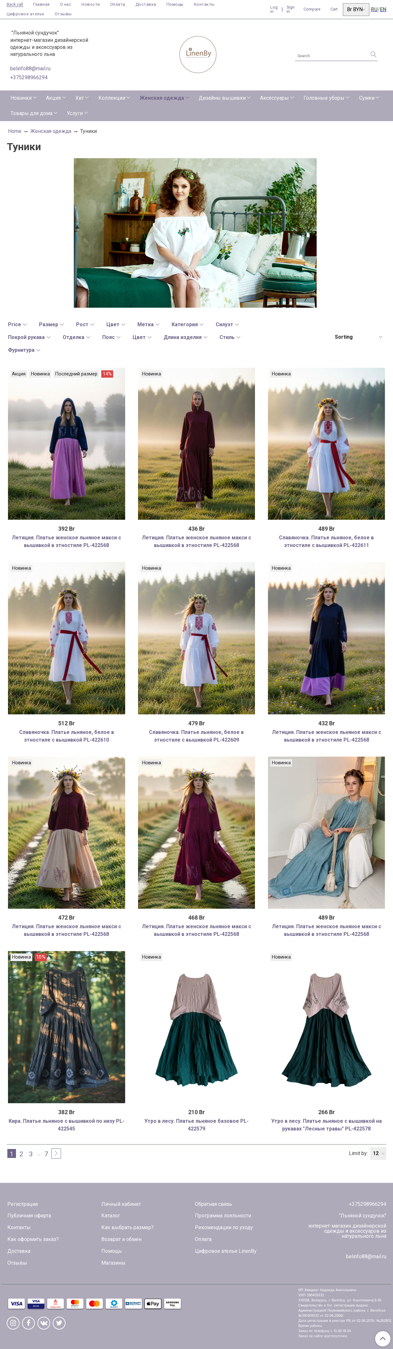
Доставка (145, 4)
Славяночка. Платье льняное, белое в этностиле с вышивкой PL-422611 (326, 541)
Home (14, 131)
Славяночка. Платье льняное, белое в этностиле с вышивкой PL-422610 (66, 736)
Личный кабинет (121, 1204)
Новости (90, 4)
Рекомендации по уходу (224, 1227)
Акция (53, 98)
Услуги (75, 113)
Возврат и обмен (121, 1239)
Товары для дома (31, 113)
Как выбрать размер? (127, 1227)
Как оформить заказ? (33, 1239)
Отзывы (63, 14)
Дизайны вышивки (222, 98)
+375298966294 (29, 77)
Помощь (175, 4)
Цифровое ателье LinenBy (226, 1251)
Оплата (117, 4)
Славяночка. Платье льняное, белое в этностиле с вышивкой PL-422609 (196, 736)
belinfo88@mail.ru (30, 69)
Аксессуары (274, 98)
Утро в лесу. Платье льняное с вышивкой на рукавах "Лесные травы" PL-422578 (326, 1125)
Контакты (204, 4)
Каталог (110, 1216)
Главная (41, 4)
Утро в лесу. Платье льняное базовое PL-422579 (196, 1125)
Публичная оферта (29, 1216)
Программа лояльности (223, 1216)
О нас (66, 4)
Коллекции (111, 98)
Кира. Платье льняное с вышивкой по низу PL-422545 (66, 1125)
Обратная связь (213, 1204)
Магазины (113, 1263)
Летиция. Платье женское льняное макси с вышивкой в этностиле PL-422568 (66, 541)
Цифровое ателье (25, 14)
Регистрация (22, 1204)
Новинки (21, 98)
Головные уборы (324, 98)
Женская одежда (162, 98)
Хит (79, 98)
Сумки (366, 98)
